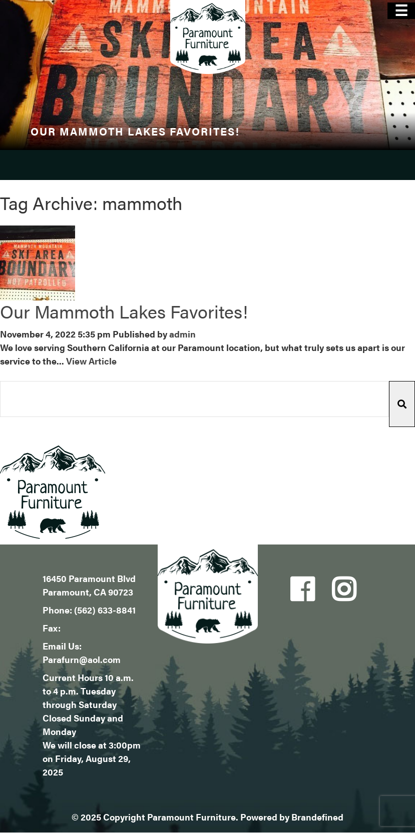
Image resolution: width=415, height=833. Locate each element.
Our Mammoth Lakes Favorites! (124, 311)
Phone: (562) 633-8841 (89, 610)
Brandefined (317, 816)
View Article (91, 360)
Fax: (52, 628)
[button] (402, 404)
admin (182, 334)
